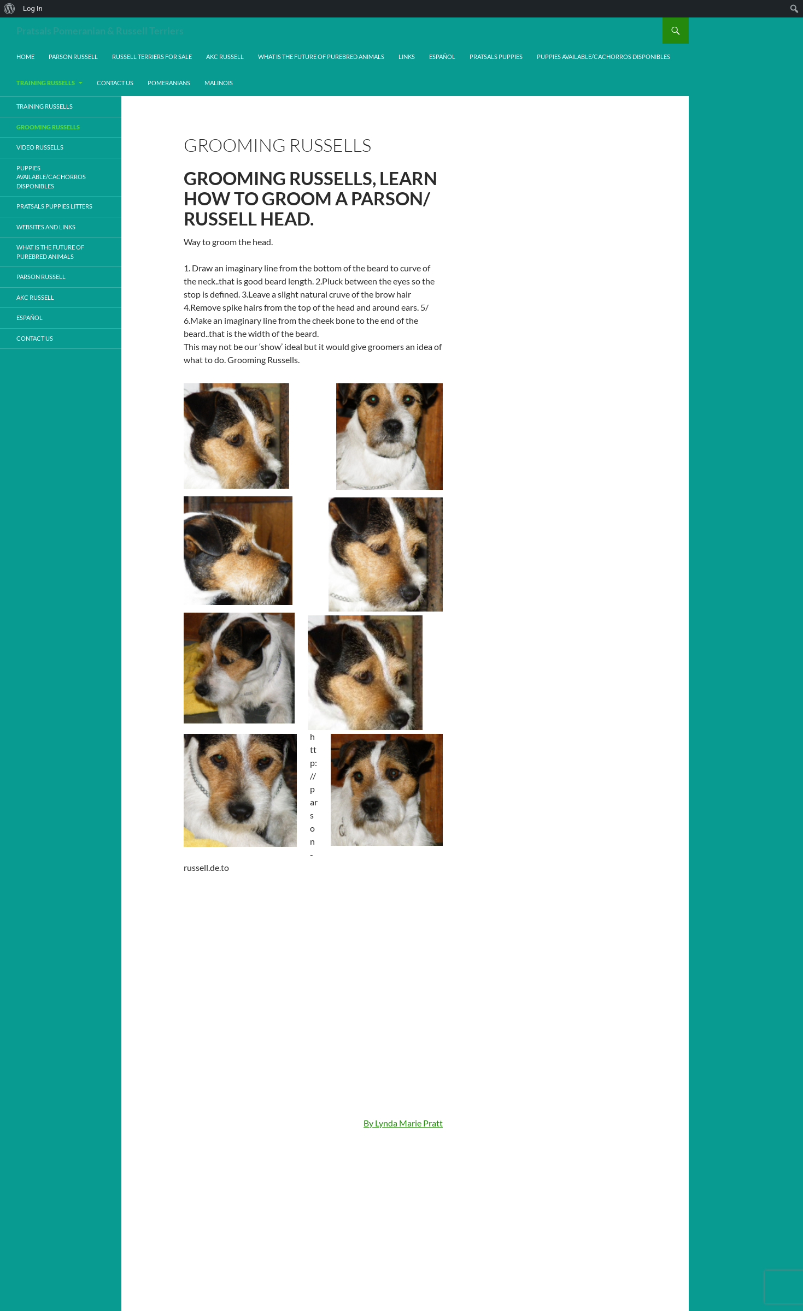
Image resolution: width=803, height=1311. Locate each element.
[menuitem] (9, 8)
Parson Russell (73, 56)
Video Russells (39, 147)
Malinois (218, 82)
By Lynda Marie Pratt (403, 1123)
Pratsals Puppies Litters (54, 206)
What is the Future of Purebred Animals (321, 56)
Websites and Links (45, 226)
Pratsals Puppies (496, 56)
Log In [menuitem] (33, 8)
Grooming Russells (48, 126)
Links (406, 56)
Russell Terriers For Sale (152, 56)
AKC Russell (225, 56)
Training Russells (45, 82)
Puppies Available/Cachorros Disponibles (603, 56)
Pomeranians (169, 82)
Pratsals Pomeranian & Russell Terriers (100, 31)
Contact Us (115, 82)
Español (442, 56)
